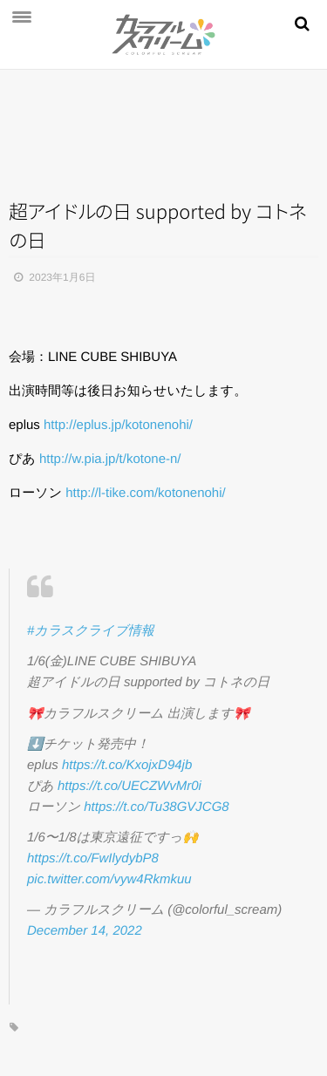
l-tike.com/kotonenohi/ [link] (145, 493)
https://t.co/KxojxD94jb (127, 765)
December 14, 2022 (84, 930)
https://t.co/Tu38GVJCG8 (156, 807)
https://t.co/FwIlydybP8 (93, 858)
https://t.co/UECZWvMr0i (129, 786)
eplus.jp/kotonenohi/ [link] (118, 425)
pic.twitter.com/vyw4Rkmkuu (109, 879)
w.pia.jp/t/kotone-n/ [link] (110, 459)
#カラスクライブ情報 (90, 630)
